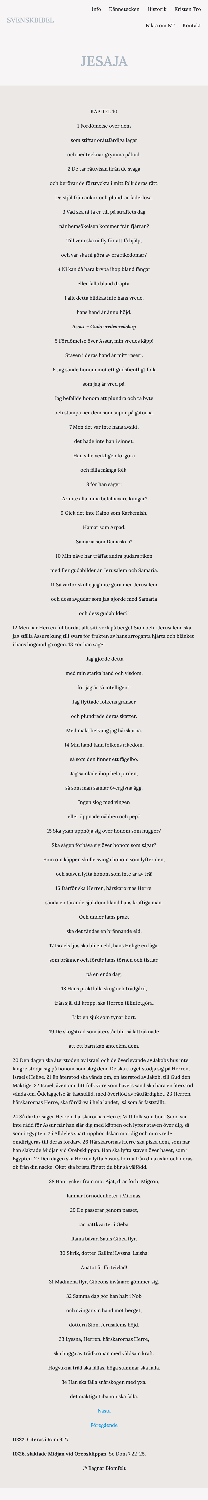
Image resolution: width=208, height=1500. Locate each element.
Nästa (104, 1411)
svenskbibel (30, 20)
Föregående (104, 1425)
